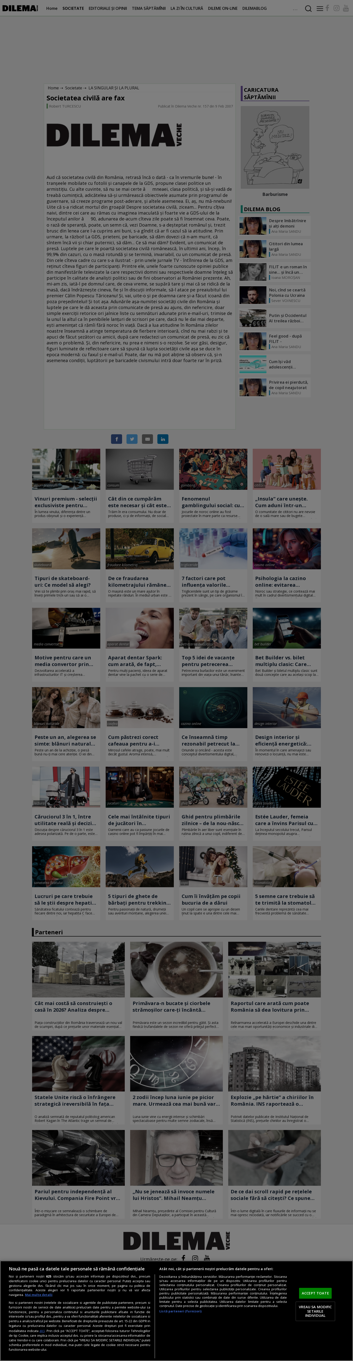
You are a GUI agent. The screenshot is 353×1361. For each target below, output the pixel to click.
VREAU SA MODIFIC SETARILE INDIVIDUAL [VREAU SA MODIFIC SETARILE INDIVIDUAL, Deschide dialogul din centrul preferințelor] (315, 1311)
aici (42, 1330)
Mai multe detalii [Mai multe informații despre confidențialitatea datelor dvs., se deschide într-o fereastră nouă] (38, 1295)
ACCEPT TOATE (315, 1293)
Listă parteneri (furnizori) (180, 1311)
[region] (176, 1311)
